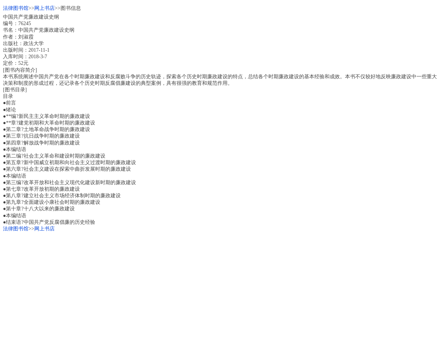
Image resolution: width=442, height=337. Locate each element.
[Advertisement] (221, 283)
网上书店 (44, 8)
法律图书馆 (15, 8)
